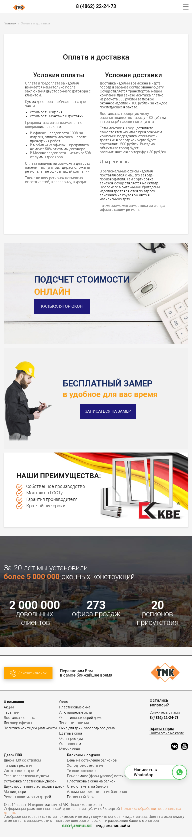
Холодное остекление (85, 765)
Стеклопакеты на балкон (87, 786)
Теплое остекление (82, 771)
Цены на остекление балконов (92, 760)
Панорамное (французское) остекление (100, 776)
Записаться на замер (108, 411)
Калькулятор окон (62, 306)
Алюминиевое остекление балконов (97, 792)
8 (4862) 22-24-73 (96, 6)
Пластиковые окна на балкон (91, 781)
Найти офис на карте (167, 733)
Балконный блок (80, 797)
